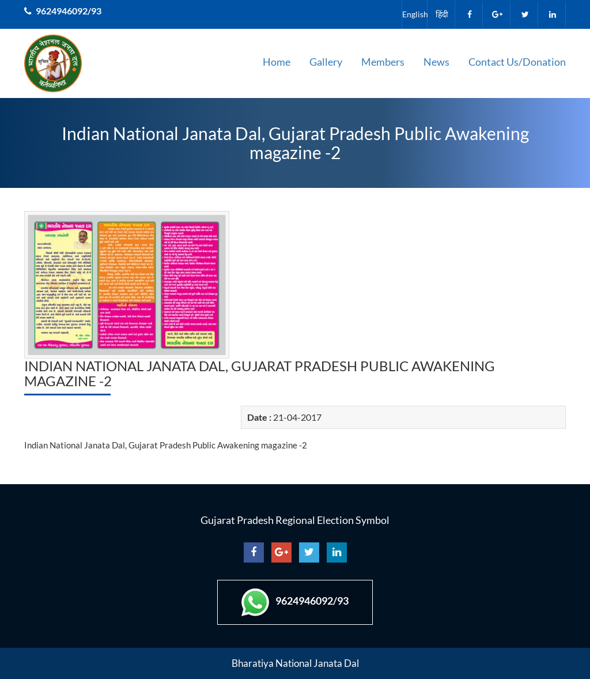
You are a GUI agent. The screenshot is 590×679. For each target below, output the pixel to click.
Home (276, 61)
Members (382, 61)
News (436, 61)
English (414, 14)
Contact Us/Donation (517, 61)
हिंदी (442, 14)
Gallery (325, 61)
